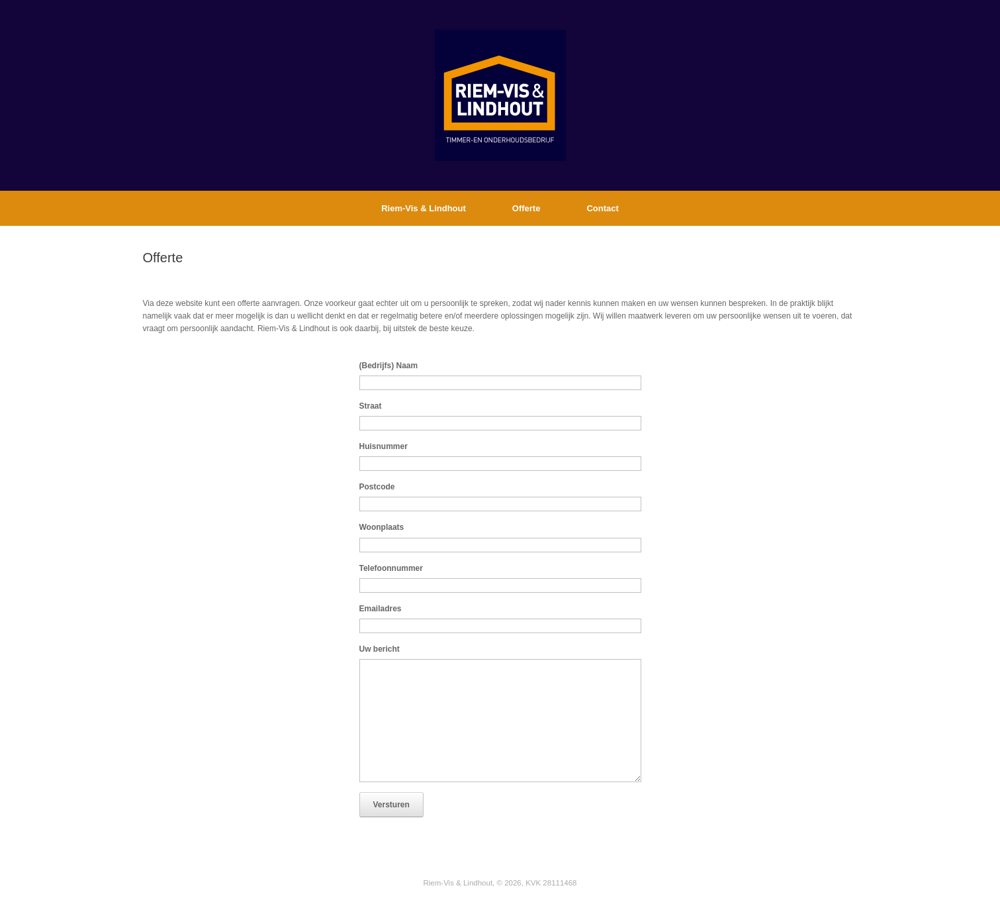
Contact (602, 208)
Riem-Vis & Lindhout (423, 208)
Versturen (391, 804)
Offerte (526, 208)
